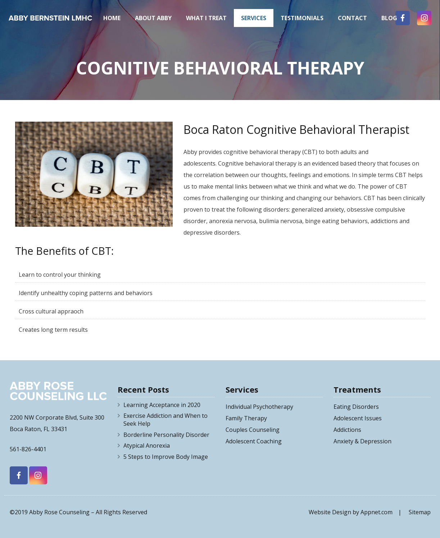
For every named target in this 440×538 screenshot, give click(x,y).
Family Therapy (246, 418)
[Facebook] (19, 475)
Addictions (347, 430)
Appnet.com (376, 512)
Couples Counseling (253, 430)
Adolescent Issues (358, 418)
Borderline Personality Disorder (166, 435)
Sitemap (420, 512)
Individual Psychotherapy (259, 407)
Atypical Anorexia (146, 445)
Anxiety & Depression (362, 441)
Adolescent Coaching (254, 441)
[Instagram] (38, 475)
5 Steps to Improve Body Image (165, 457)
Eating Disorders (356, 407)
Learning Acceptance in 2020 (161, 405)
